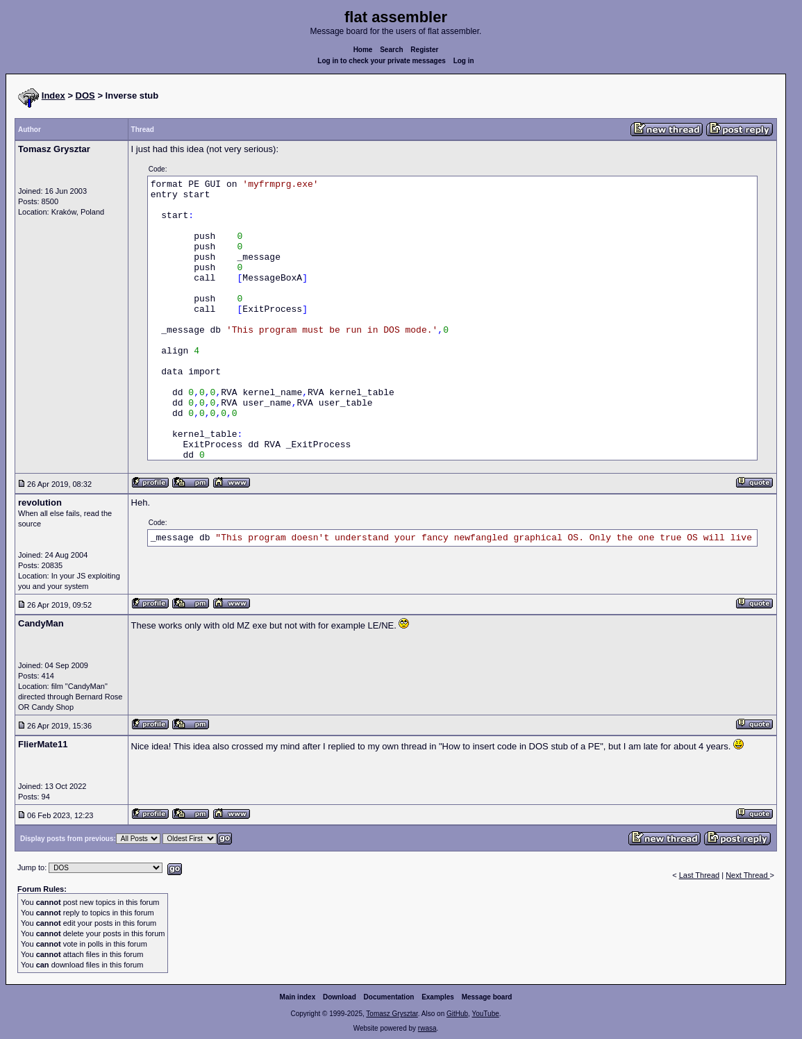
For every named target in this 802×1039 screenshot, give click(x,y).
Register (424, 49)
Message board (487, 997)
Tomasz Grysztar (391, 1013)
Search (391, 49)
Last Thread (699, 875)
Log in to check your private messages (381, 61)
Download (339, 997)
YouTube (485, 1013)
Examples (437, 997)
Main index (298, 997)
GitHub (457, 1013)
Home (363, 49)
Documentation (389, 997)
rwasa (427, 1028)
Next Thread (747, 875)
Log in (463, 61)
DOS (85, 95)
